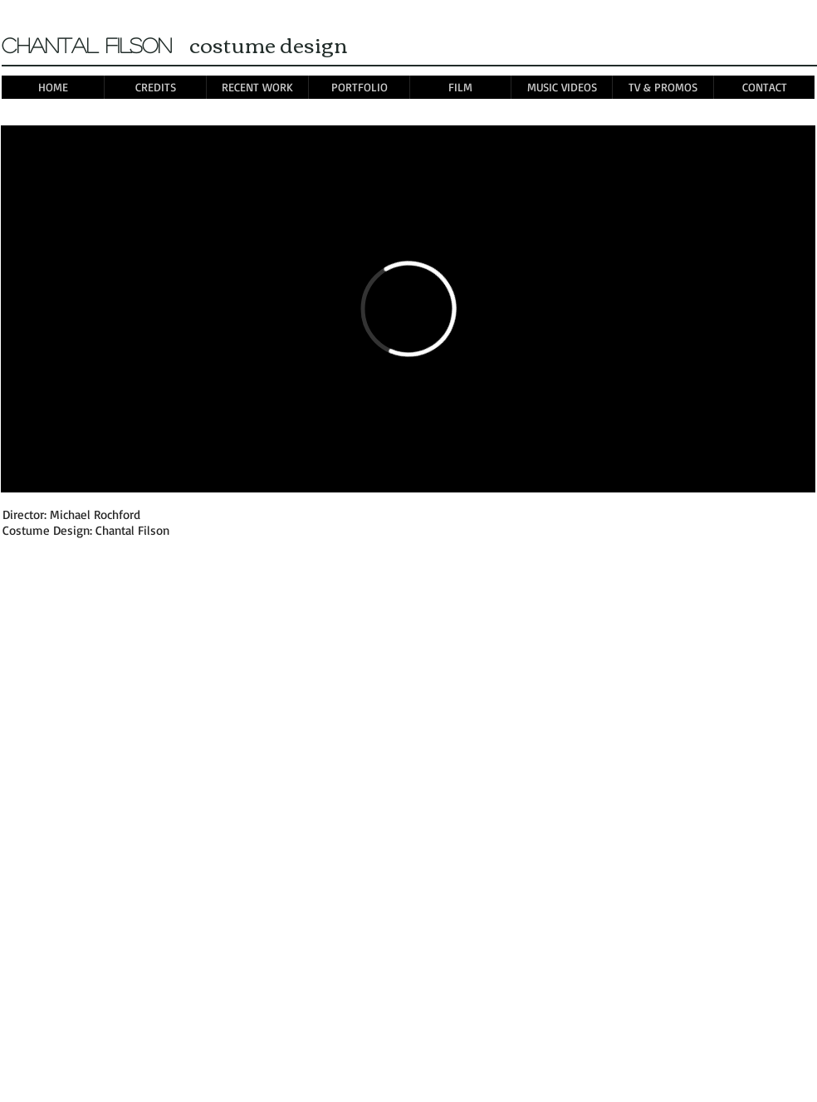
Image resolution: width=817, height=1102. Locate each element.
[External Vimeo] (408, 308)
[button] (358, 87)
